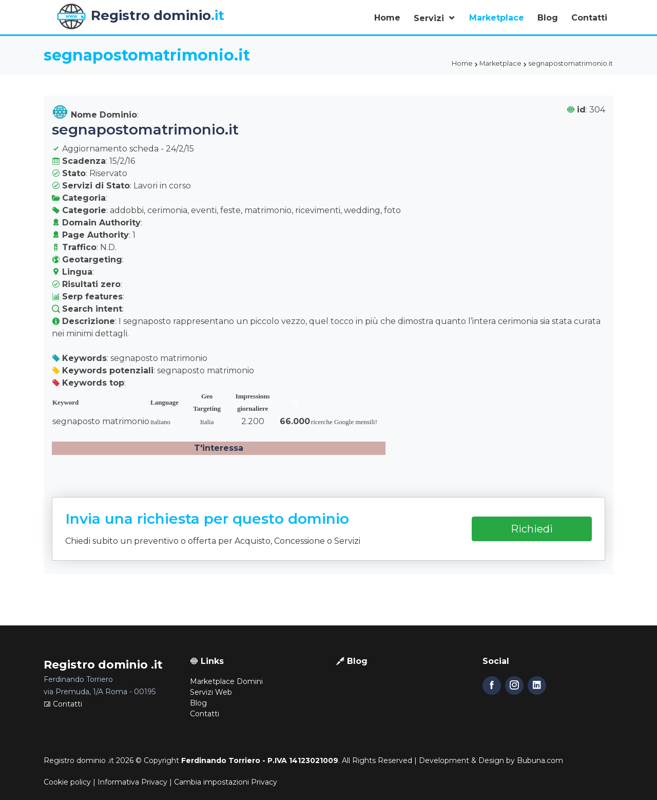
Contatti (589, 18)
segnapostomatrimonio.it (145, 129)
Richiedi (532, 529)
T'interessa (218, 448)
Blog (547, 18)
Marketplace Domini (226, 681)
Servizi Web (211, 692)
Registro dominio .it (79, 760)
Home (387, 18)
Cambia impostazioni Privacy (225, 782)
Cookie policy (67, 782)
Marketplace (496, 18)
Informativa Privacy (132, 782)
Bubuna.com (540, 760)
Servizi (430, 18)
